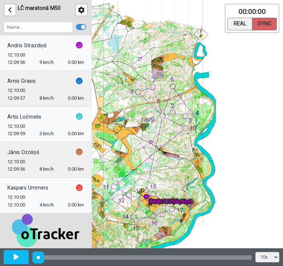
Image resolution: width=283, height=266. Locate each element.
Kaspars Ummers (27, 188)
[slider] (38, 257)
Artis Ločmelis (24, 117)
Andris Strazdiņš (26, 45)
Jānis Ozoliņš (23, 152)
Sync (264, 23)
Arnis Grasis (21, 81)
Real (240, 23)
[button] (148, 198)
